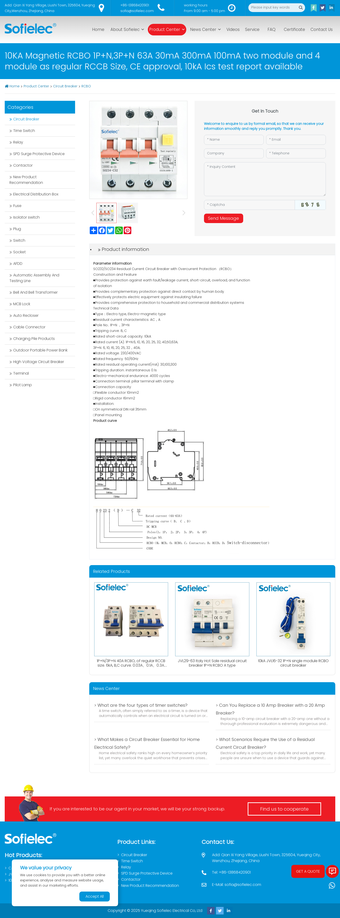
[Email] (296, 140)
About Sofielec (125, 29)
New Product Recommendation (26, 179)
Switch (19, 240)
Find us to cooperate (284, 809)
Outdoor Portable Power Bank (40, 350)
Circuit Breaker (65, 86)
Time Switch (24, 130)
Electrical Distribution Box (35, 194)
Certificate (294, 29)
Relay (18, 142)
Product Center (164, 29)
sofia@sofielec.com (137, 10)
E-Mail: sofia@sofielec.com (236, 884)
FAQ (272, 29)
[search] (300, 7)
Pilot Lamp (22, 385)
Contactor (23, 165)
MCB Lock (21, 304)
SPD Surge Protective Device (39, 154)
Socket (19, 252)
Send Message (223, 218)
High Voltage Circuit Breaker (38, 361)
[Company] (234, 153)
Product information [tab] (125, 249)
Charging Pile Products (34, 338)
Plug (17, 229)
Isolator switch (26, 217)
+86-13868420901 (134, 5)
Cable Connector (29, 327)
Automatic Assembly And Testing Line (34, 277)
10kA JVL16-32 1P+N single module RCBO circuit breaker (293, 663)
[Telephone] (296, 153)
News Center (203, 29)
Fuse (17, 205)
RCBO (86, 86)
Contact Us (321, 29)
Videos (233, 29)
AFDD (17, 263)
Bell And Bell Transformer (35, 292)
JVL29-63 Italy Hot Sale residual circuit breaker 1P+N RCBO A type (212, 663)
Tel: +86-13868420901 (231, 872)
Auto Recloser (25, 315)
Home (98, 29)
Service (252, 29)
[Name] (234, 140)
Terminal (21, 373)
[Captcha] (249, 205)
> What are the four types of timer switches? (140, 705)
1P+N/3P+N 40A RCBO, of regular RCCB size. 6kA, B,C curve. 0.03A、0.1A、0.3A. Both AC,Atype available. (131, 665)
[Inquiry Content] (265, 179)
